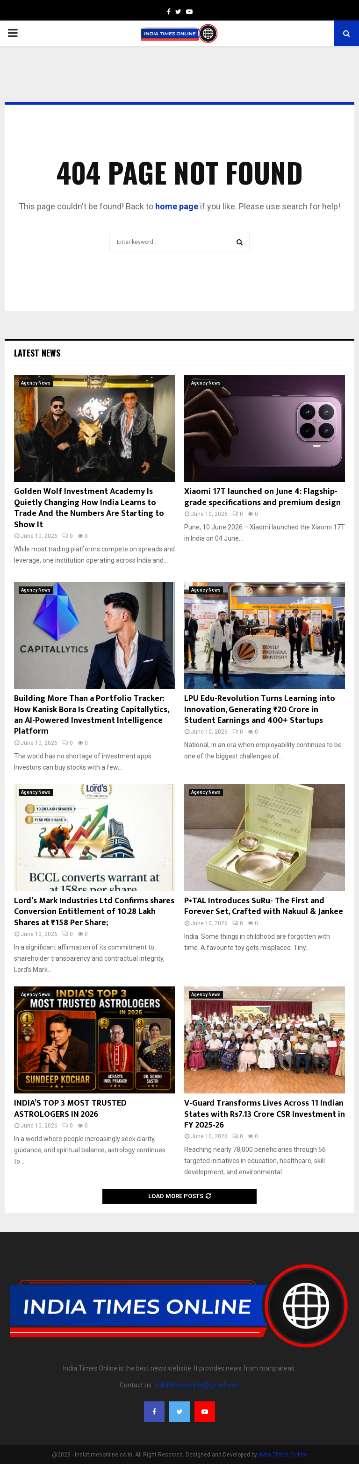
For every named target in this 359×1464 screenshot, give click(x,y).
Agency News (35, 383)
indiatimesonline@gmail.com (197, 1385)
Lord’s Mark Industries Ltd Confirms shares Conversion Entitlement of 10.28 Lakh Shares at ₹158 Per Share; (94, 912)
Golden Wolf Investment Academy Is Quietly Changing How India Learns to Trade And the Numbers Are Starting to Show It (89, 508)
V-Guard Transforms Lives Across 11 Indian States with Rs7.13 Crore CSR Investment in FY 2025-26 (264, 1114)
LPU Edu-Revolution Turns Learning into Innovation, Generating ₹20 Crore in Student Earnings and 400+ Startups (259, 710)
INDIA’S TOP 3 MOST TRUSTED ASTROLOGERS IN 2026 (70, 1108)
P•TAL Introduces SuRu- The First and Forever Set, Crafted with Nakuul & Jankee (263, 906)
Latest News (37, 353)
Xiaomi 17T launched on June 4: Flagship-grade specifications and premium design (262, 497)
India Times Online (282, 1454)
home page (176, 206)
